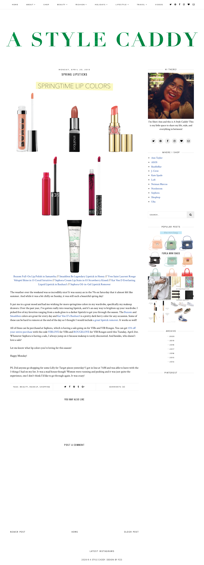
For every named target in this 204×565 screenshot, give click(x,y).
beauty (24, 387)
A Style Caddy (97, 559)
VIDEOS (159, 5)
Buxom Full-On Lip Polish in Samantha (34, 276)
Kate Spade (156, 175)
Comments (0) (117, 387)
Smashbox (15, 316)
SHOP (46, 5)
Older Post (131, 532)
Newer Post (17, 532)
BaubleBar (156, 166)
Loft (153, 179)
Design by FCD (114, 559)
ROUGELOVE (81, 332)
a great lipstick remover (105, 320)
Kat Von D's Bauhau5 (68, 316)
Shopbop (155, 197)
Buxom (128, 312)
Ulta (153, 201)
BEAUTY (61, 5)
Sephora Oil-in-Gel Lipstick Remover (90, 284)
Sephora (155, 193)
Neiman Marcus (159, 184)
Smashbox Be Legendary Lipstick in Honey (82, 276)
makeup (33, 387)
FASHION (80, 5)
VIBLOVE (53, 332)
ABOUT (29, 5)
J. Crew (155, 171)
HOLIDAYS (100, 5)
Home (15, 5)
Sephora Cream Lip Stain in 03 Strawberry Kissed (81, 280)
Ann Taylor (156, 158)
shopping (45, 387)
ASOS (154, 162)
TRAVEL (141, 5)
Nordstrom (156, 188)
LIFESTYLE (121, 5)
